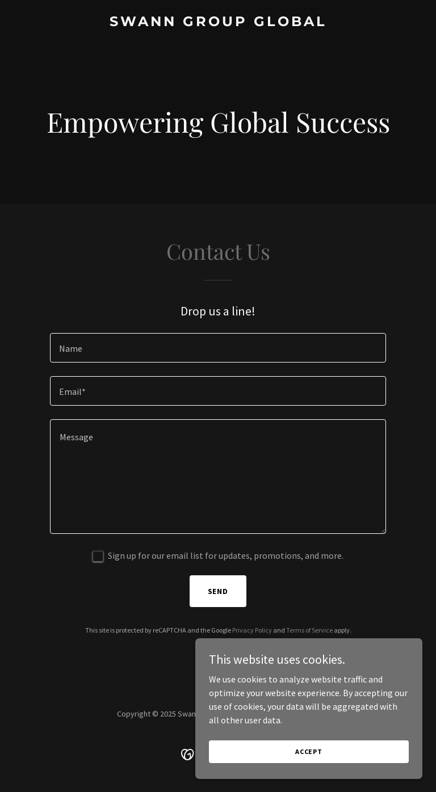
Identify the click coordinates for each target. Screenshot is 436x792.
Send (218, 591)
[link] (218, 22)
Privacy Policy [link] (252, 630)
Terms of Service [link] (309, 630)
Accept (308, 759)
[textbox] (218, 348)
